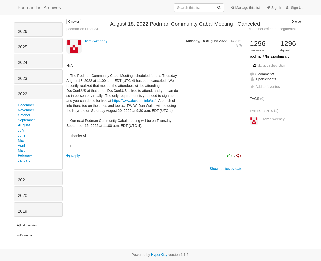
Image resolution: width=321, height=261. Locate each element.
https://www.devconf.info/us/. (134, 101)
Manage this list (245, 8)
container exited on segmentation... (276, 29)
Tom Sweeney (95, 41)
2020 (22, 195)
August (24, 125)
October (24, 115)
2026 (22, 31)
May (21, 140)
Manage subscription (269, 65)
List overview (27, 225)
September (26, 120)
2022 (22, 94)
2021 (22, 180)
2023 (22, 78)
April (21, 145)
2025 (22, 47)
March (23, 150)
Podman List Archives (39, 7)
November (26, 110)
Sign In (274, 8)
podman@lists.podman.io (269, 56)
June (21, 135)
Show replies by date (226, 169)
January (24, 160)
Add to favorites (265, 87)
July (21, 130)
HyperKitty (159, 255)
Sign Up (294, 8)
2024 (22, 62)
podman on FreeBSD (83, 29)
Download (25, 235)
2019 (22, 211)
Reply (73, 156)
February (25, 155)
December (26, 105)
